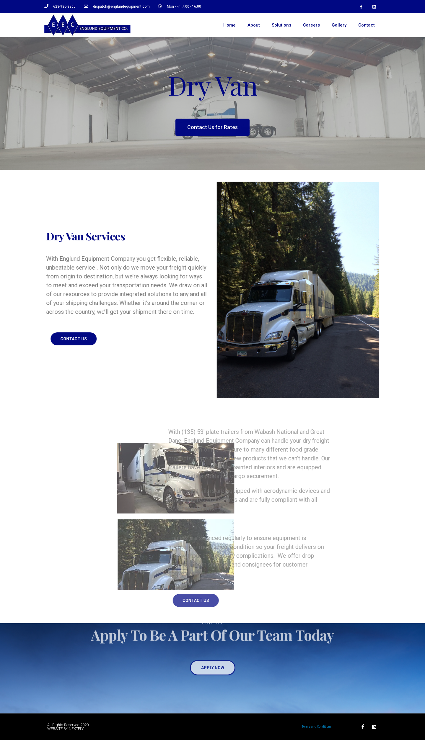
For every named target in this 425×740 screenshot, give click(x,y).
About (253, 25)
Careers (311, 25)
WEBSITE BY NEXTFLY (65, 728)
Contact (366, 25)
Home (229, 25)
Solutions (281, 25)
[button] (212, 132)
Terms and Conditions (317, 726)
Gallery (339, 25)
